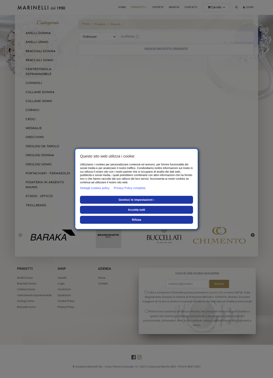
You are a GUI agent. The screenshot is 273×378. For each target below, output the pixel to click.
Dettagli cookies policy (95, 188)
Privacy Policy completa (129, 188)
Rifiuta (136, 219)
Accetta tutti (136, 209)
